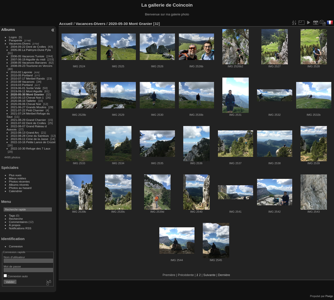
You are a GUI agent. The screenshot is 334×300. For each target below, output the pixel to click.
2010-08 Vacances (22, 81)
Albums (8, 29)
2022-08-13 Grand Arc (25, 132)
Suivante (209, 275)
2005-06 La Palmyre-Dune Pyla (31, 49)
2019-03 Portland (22, 84)
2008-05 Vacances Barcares (29, 62)
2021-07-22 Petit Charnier (27, 110)
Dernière (224, 275)
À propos (15, 225)
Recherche (16, 218)
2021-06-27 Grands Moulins (28, 107)
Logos (13, 37)
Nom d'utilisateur (14, 257)
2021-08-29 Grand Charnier (28, 119)
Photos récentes (19, 181)
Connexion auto (16, 276)
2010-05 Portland (22, 75)
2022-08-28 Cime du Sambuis (30, 135)
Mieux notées (17, 178)
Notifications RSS (20, 228)
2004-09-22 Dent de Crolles (28, 46)
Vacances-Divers (20, 43)
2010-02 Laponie (21, 72)
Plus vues (15, 175)
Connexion (16, 246)
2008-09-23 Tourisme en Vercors (31, 65)
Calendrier (15, 191)
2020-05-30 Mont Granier (27, 94)
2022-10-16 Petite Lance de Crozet (33, 142)
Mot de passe (12, 266)
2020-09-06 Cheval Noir (26, 103)
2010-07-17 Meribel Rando (28, 78)
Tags (12, 215)
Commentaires (18, 221)
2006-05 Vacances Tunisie (27, 56)
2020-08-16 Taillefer (23, 100)
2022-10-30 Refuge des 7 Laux (30, 148)
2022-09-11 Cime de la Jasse (29, 138)
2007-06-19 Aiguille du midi (28, 59)
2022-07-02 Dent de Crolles (28, 123)
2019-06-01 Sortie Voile (26, 88)
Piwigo (329, 296)
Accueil (66, 24)
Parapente (15, 40)
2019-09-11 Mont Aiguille (27, 91)
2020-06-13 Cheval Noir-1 (27, 97)
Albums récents (19, 184)
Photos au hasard (20, 187)
